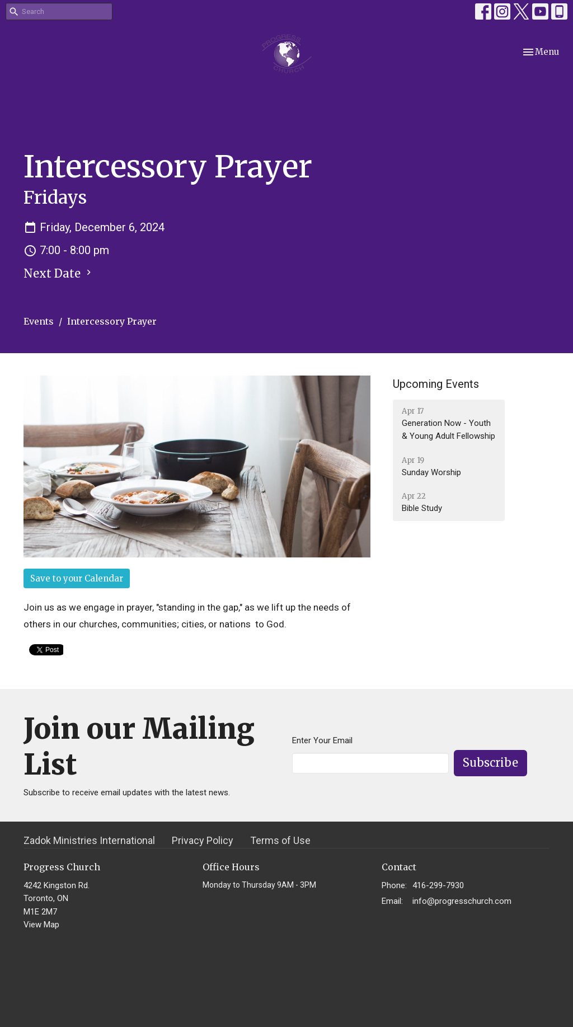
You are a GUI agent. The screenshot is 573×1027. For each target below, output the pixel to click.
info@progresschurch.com (461, 901)
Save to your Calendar (76, 578)
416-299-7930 (438, 885)
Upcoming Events (436, 384)
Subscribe (490, 763)
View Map (41, 925)
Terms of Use (280, 840)
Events (39, 321)
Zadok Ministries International (89, 840)
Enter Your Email (322, 740)
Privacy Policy (202, 840)
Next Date (59, 273)
